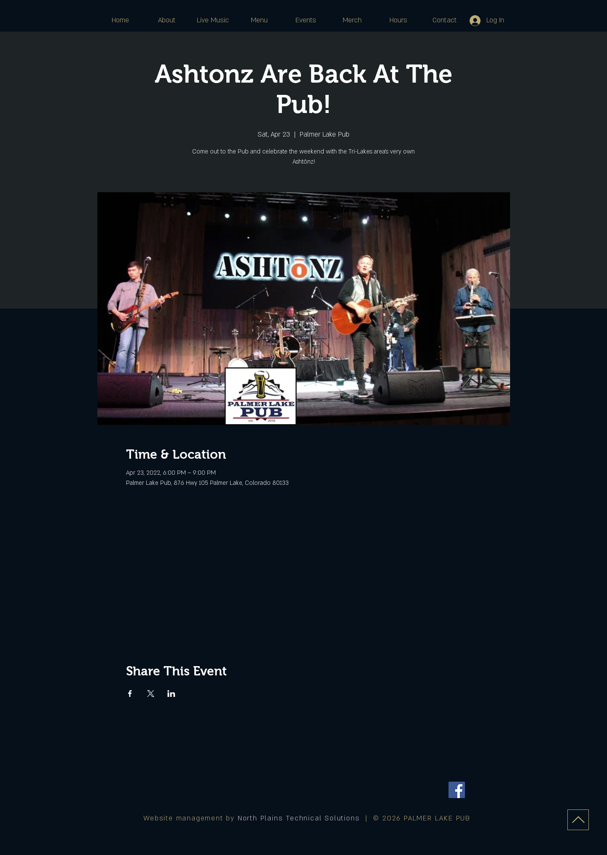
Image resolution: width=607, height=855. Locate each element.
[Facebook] (457, 790)
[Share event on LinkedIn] (171, 693)
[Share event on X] (151, 693)
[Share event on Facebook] (130, 693)
